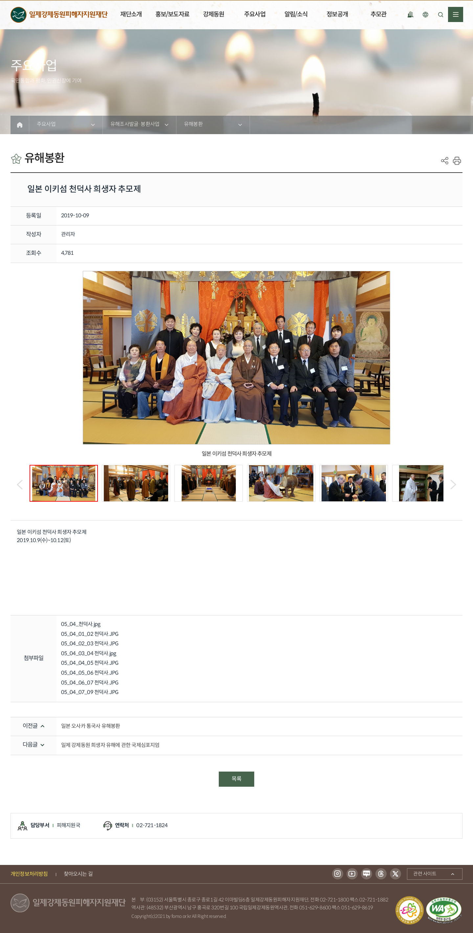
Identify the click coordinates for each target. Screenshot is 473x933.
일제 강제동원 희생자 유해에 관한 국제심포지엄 (110, 745)
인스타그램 (337, 874)
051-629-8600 (315, 908)
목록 (236, 779)
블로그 (366, 874)
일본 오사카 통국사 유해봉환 (90, 726)
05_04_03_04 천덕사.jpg (88, 654)
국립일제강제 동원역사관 (410, 14)
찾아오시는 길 (78, 874)
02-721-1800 (334, 900)
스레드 (381, 874)
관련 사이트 (421, 873)
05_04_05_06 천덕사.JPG (90, 673)
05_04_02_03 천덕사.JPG (90, 644)
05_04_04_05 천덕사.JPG (90, 663)
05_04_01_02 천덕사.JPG (90, 634)
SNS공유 (444, 160)
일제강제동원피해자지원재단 (59, 15)
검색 (440, 14)
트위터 (395, 874)
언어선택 (425, 14)
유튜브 (352, 874)
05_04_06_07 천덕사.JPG (90, 683)
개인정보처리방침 (29, 874)
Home (20, 125)
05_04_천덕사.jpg (81, 624)
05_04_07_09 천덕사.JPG (90, 692)
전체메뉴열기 (455, 14)
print (456, 160)
